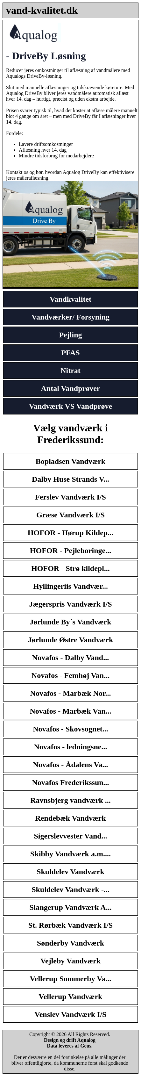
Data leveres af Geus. (70, 1045)
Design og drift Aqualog (69, 1040)
